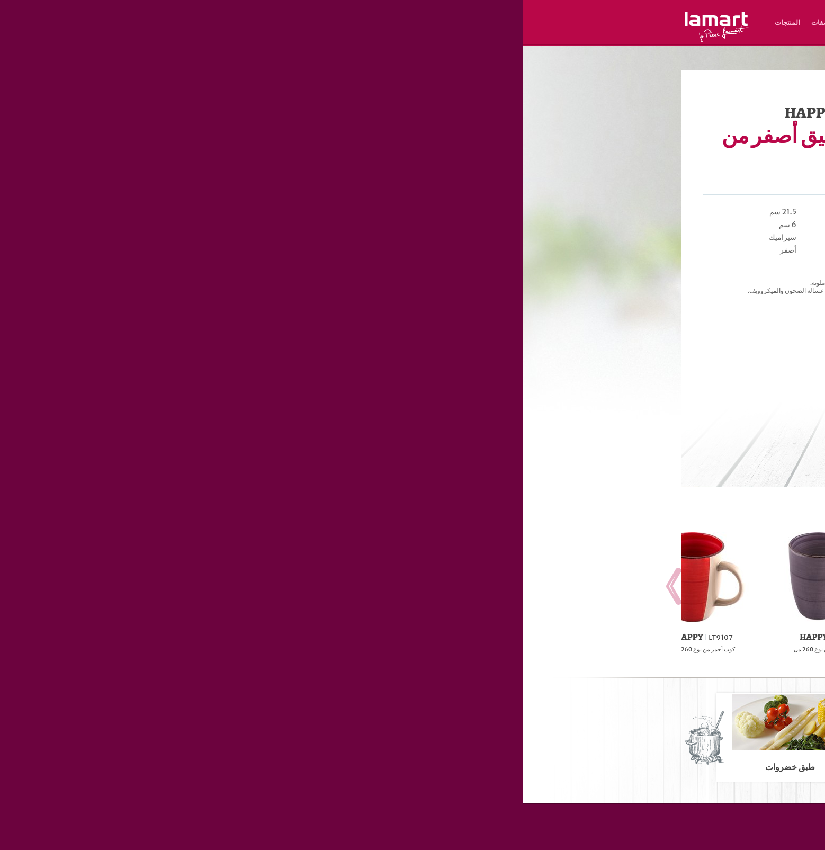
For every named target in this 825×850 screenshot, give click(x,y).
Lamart (193, 27)
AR (545, 37)
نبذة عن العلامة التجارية (404, 22)
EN (637, 37)
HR (602, 37)
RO (568, 37)
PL (614, 37)
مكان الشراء (343, 22)
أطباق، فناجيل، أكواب (596, 60)
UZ (556, 37)
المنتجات (264, 22)
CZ (659, 37)
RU (591, 37)
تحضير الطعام (552, 60)
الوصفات (301, 22)
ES (580, 37)
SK (648, 37)
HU (625, 37)
